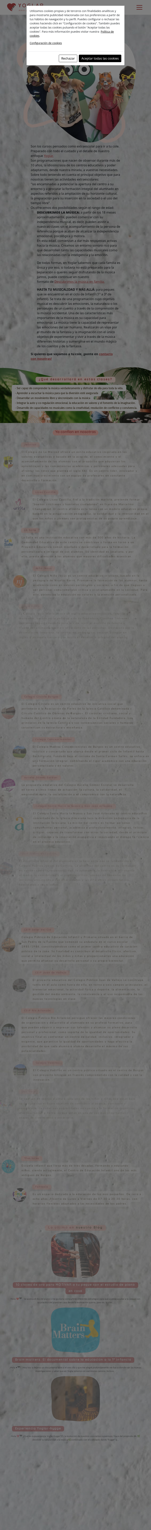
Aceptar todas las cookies (100, 58)
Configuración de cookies (46, 43)
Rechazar (68, 58)
